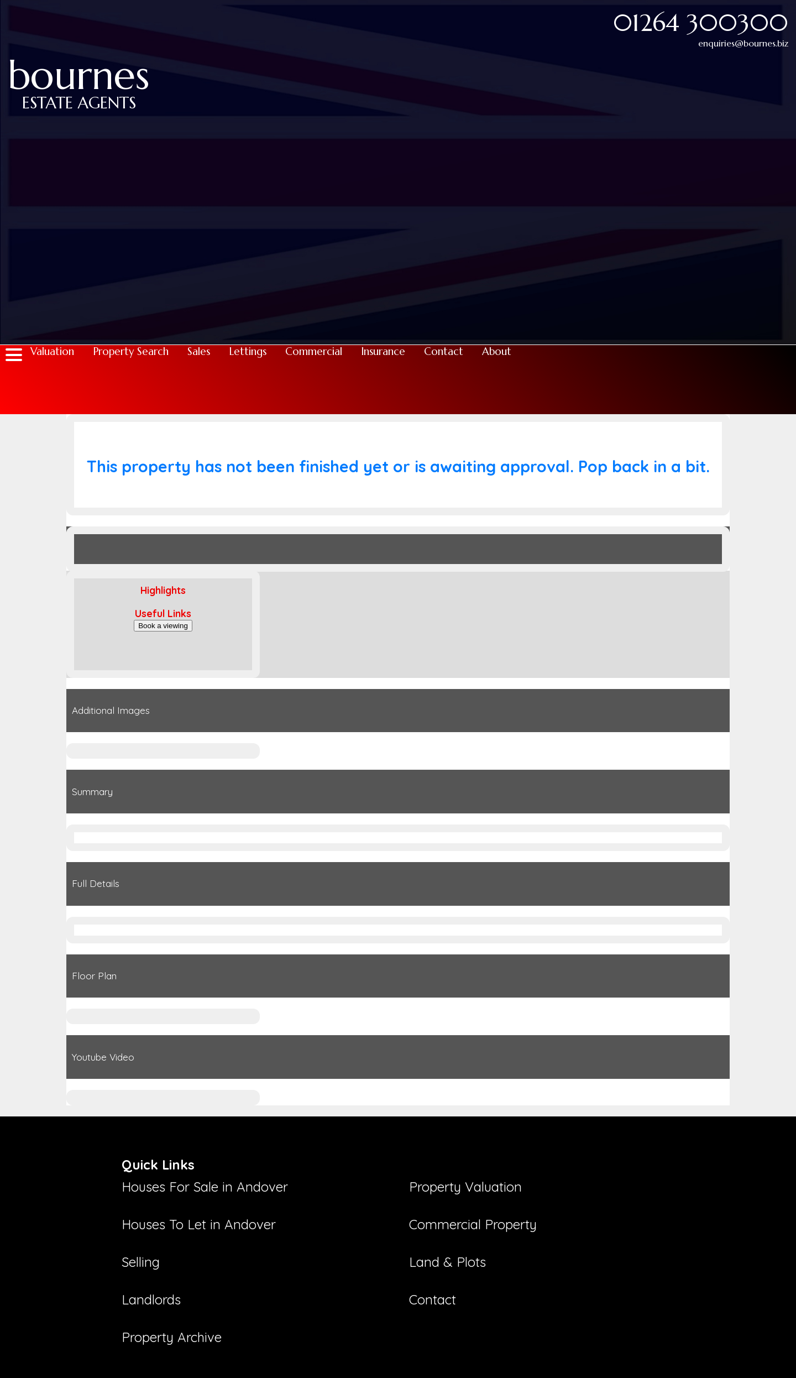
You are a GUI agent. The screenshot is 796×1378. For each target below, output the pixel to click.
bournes (79, 72)
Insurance (383, 351)
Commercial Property (473, 1224)
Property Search (131, 351)
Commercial (313, 351)
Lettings (247, 351)
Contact (443, 351)
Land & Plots (447, 1262)
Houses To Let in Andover (199, 1224)
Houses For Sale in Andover (205, 1186)
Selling (141, 1262)
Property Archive (172, 1337)
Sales (198, 351)
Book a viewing (163, 626)
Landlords (151, 1299)
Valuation (52, 351)
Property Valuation (465, 1186)
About (496, 351)
